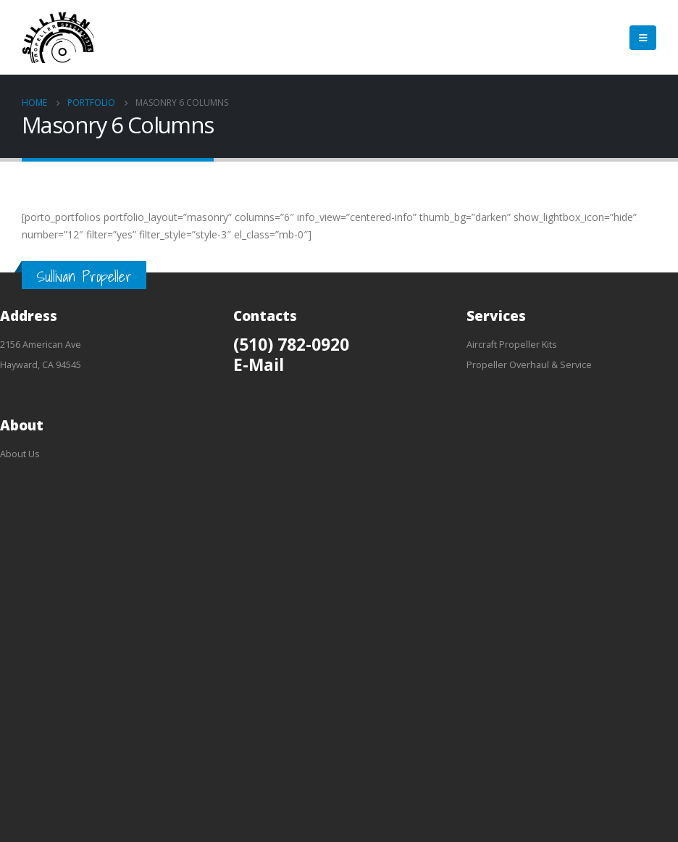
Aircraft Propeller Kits (511, 344)
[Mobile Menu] (642, 37)
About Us (20, 454)
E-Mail (258, 365)
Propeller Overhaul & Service (529, 365)
